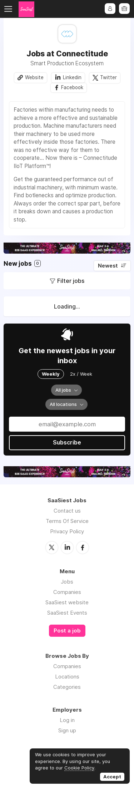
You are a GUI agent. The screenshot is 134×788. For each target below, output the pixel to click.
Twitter (108, 77)
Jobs (67, 581)
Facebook (72, 88)
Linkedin (72, 77)
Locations (67, 676)
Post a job (67, 630)
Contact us (67, 511)
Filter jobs (70, 281)
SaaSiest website (67, 602)
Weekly (51, 374)
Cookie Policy (79, 768)
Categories (67, 686)
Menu (9, 9)
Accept (112, 776)
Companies (67, 592)
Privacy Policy (67, 531)
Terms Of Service (67, 521)
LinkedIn (67, 548)
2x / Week (81, 374)
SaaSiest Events (67, 612)
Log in (67, 720)
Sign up (67, 730)
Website (34, 77)
